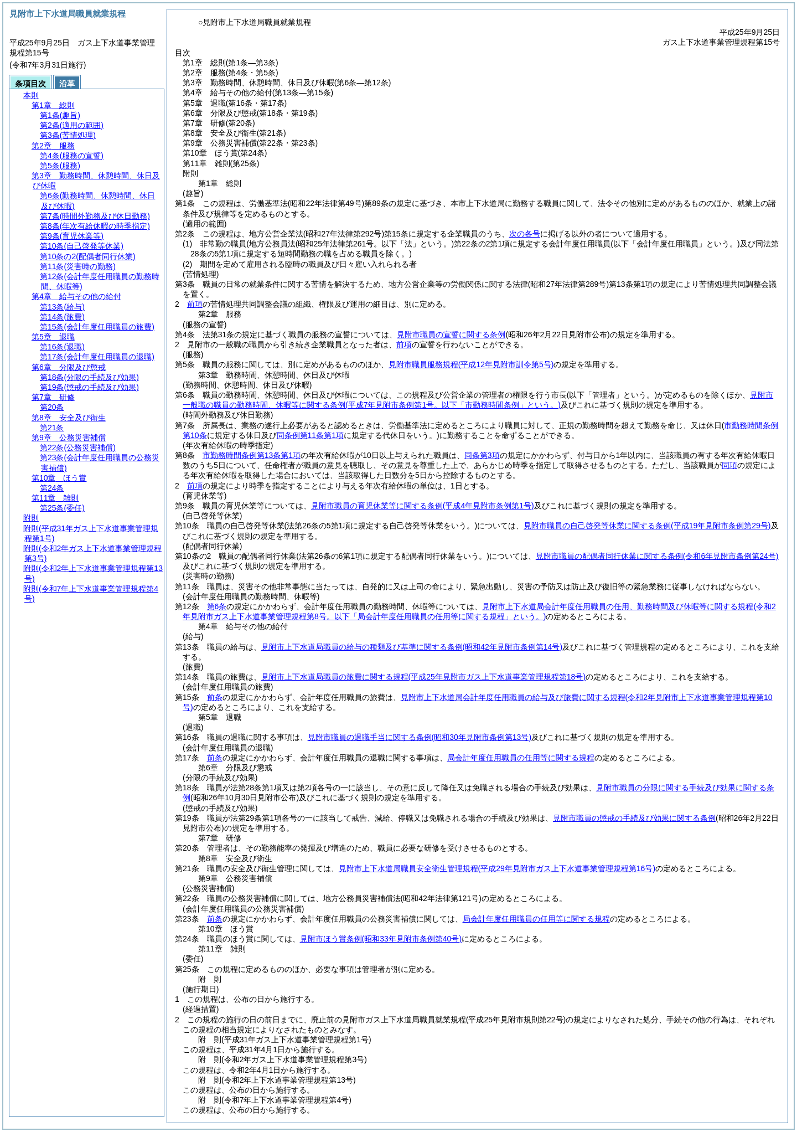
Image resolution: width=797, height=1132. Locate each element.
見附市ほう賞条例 (381, 938)
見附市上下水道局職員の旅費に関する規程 (423, 676)
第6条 (217, 606)
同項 (729, 465)
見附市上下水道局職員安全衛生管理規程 (497, 868)
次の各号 (524, 233)
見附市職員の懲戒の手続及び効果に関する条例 (634, 818)
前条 (214, 697)
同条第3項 (482, 455)
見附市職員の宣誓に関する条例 (451, 334)
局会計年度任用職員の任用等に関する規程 (520, 757)
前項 (195, 304)
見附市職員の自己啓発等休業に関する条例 (647, 525)
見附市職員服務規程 (471, 364)
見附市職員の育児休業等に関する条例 (422, 505)
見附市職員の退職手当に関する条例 (419, 737)
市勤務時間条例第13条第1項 (252, 455)
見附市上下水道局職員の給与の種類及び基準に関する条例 (411, 646)
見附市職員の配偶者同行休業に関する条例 (657, 556)
